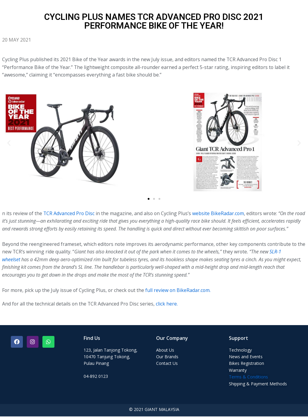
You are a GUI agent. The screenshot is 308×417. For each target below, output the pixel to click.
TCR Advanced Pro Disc (69, 213)
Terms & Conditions (248, 377)
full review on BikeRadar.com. (180, 290)
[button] (148, 199)
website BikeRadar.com (220, 213)
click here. (168, 304)
